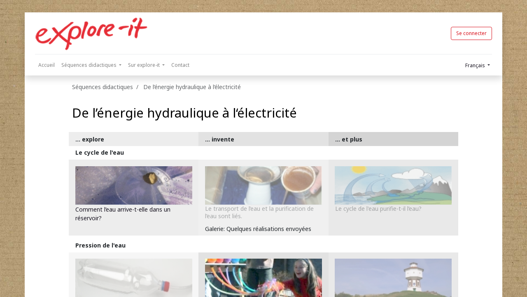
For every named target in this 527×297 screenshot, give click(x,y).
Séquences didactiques (102, 87)
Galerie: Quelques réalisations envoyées (258, 229)
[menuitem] (46, 65)
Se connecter (471, 33)
